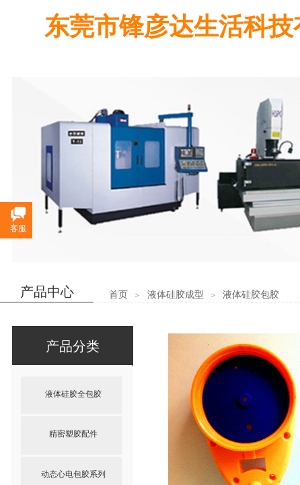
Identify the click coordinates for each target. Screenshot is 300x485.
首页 (118, 295)
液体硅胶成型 (175, 295)
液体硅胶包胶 (251, 295)
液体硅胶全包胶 (73, 394)
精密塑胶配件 (73, 434)
